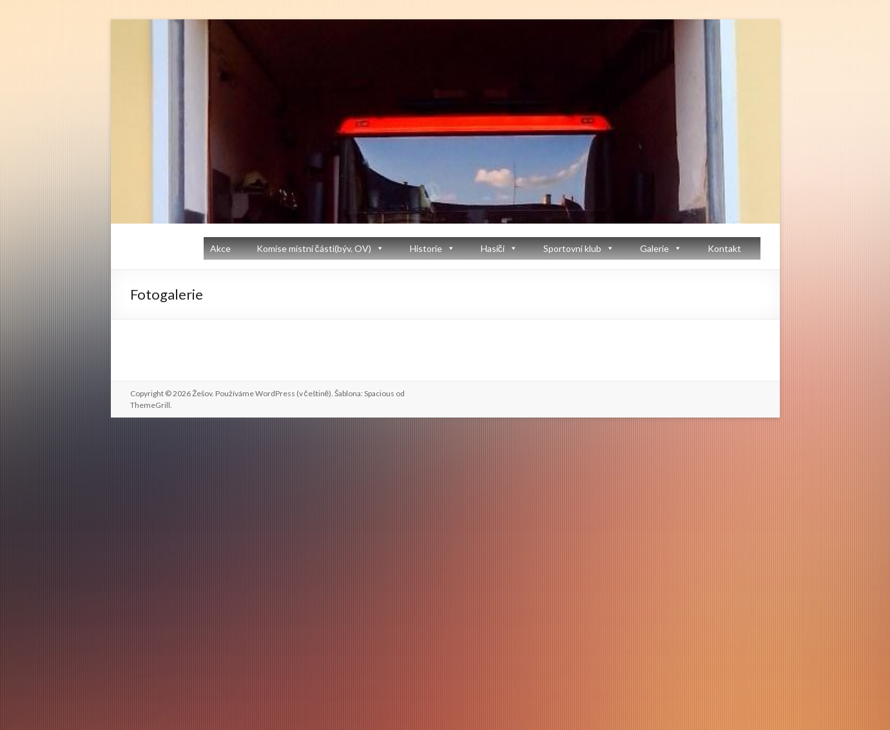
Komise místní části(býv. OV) (313, 248)
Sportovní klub (572, 248)
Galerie (654, 248)
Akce (220, 248)
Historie (426, 248)
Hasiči (493, 248)
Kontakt (724, 248)
